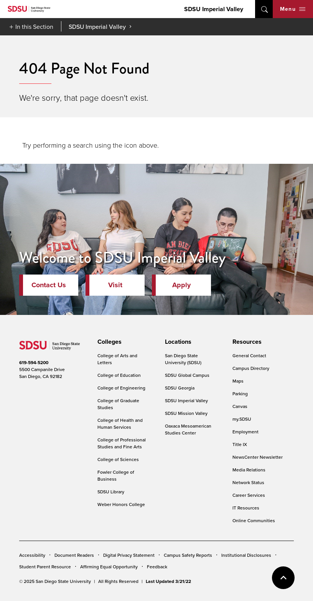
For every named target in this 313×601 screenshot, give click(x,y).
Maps (238, 381)
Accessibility (32, 555)
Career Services (248, 495)
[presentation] (108, 341)
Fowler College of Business (115, 475)
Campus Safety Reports (188, 555)
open (264, 9)
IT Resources (245, 507)
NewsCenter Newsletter (257, 457)
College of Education (119, 375)
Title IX (239, 444)
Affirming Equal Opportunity (109, 566)
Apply (181, 285)
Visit (115, 285)
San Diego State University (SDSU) (183, 359)
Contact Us (48, 285)
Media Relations (248, 469)
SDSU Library (110, 491)
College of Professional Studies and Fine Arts (121, 443)
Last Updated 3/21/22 (168, 581)
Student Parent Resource (45, 566)
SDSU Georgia (179, 388)
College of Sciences (118, 459)
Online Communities (253, 520)
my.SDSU (241, 419)
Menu (292, 9)
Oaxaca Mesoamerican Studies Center (188, 429)
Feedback (157, 566)
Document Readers (74, 555)
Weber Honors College (121, 504)
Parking (240, 393)
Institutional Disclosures (246, 555)
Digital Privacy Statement (129, 555)
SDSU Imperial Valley (213, 9)
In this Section (34, 26)
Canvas (239, 406)
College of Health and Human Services (120, 423)
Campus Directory (250, 368)
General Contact (249, 355)
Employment (245, 431)
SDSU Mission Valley (186, 413)
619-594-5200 (33, 362)
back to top (283, 577)
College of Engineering (121, 388)
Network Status (248, 482)
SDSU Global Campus (187, 375)
